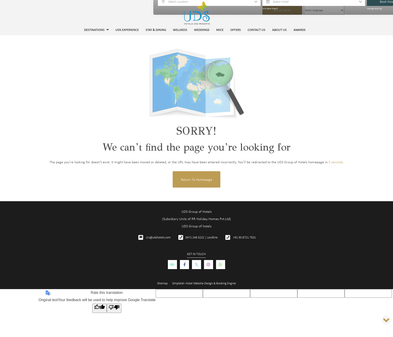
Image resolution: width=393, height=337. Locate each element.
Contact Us (256, 29)
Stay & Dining (156, 29)
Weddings (201, 29)
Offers (235, 29)
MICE (220, 29)
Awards (300, 29)
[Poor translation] (114, 308)
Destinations (96, 29)
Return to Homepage (196, 179)
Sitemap (162, 283)
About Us (279, 29)
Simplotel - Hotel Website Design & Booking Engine (204, 283)
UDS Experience (127, 29)
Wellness (180, 29)
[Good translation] (99, 308)
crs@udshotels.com (158, 237)
